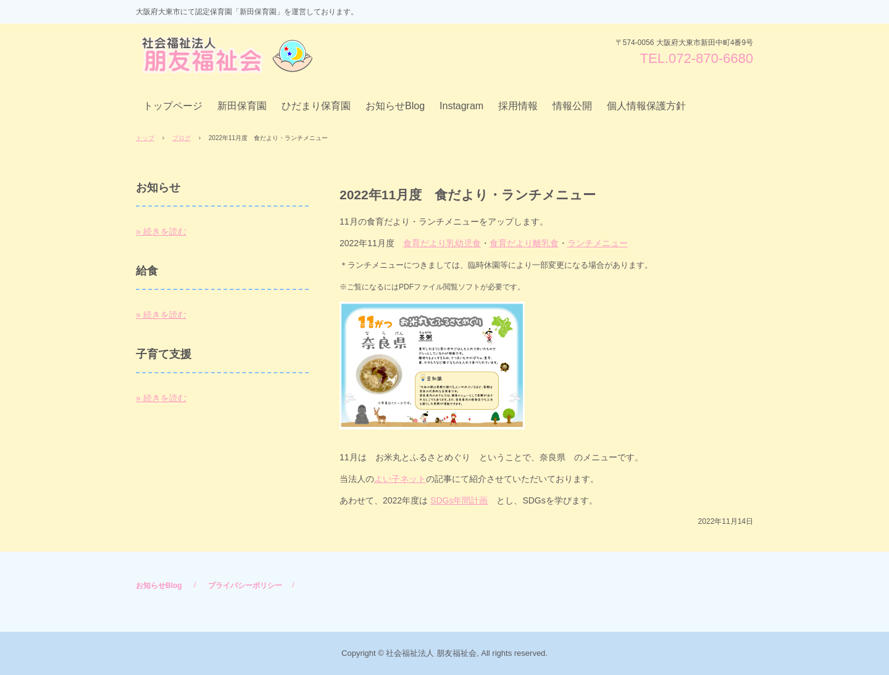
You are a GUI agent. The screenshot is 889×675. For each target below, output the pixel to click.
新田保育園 (242, 106)
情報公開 (572, 106)
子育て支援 (163, 354)
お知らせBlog (395, 106)
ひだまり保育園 (316, 106)
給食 (147, 271)
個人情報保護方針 (646, 106)
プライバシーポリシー (245, 585)
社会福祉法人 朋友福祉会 (229, 55)
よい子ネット (400, 479)
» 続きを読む (161, 231)
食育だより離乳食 (524, 243)
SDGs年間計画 (459, 500)
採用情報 (518, 106)
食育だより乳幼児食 (442, 243)
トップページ (172, 106)
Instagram (461, 106)
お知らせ (158, 187)
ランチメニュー (597, 243)
